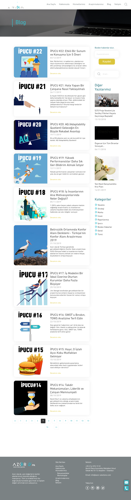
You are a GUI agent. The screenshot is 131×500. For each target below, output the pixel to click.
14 (47, 427)
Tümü (100, 234)
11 (77, 421)
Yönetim (101, 205)
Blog (109, 4)
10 (71, 421)
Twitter (103, 488)
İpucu (100, 223)
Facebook (87, 488)
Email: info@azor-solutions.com (98, 475)
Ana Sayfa (51, 4)
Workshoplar (62, 476)
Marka (100, 212)
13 (88, 421)
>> (56, 427)
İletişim (117, 4)
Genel (100, 231)
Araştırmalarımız (96, 4)
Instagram (92, 488)
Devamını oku (55, 74)
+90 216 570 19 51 (93, 466)
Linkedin (98, 488)
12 (82, 421)
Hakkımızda (64, 4)
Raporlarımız (103, 220)
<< (15, 421)
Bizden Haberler (105, 227)
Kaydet (107, 61)
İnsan (100, 216)
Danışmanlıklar (63, 473)
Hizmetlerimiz (79, 4)
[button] (125, 5)
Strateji (101, 209)
